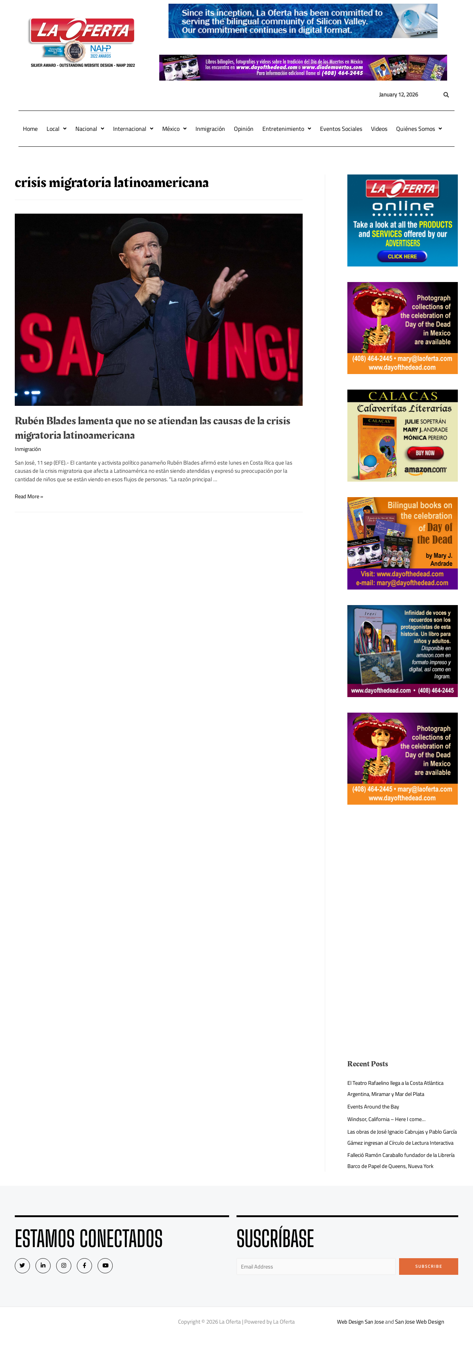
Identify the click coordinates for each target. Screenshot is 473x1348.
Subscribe (428, 1277)
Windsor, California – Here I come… (388, 1119)
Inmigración (210, 128)
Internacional (133, 128)
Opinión (243, 128)
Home (30, 128)
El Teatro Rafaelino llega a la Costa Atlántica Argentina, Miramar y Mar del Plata (399, 1088)
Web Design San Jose (360, 1333)
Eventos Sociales (341, 128)
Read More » (30, 496)
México (174, 128)
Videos (379, 128)
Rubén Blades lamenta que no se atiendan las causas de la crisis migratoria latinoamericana (152, 428)
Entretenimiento (286, 128)
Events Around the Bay (373, 1106)
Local (57, 128)
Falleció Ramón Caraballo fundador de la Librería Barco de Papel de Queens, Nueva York (401, 1171)
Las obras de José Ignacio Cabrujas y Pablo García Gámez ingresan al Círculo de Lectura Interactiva (398, 1142)
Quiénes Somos (419, 128)
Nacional (89, 128)
